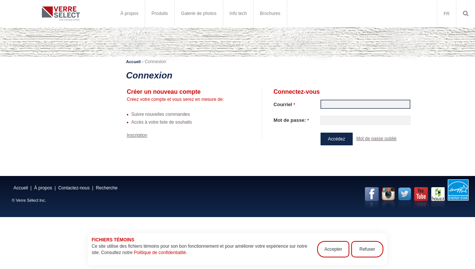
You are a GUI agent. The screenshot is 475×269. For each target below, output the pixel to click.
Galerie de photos (199, 13)
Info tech (238, 13)
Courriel (284, 104)
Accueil (133, 61)
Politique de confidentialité (160, 252)
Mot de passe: (291, 120)
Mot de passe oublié (376, 138)
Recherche (106, 188)
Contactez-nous (74, 188)
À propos (129, 13)
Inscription (137, 135)
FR (447, 13)
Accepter (333, 249)
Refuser (367, 249)
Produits (159, 13)
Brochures (270, 13)
